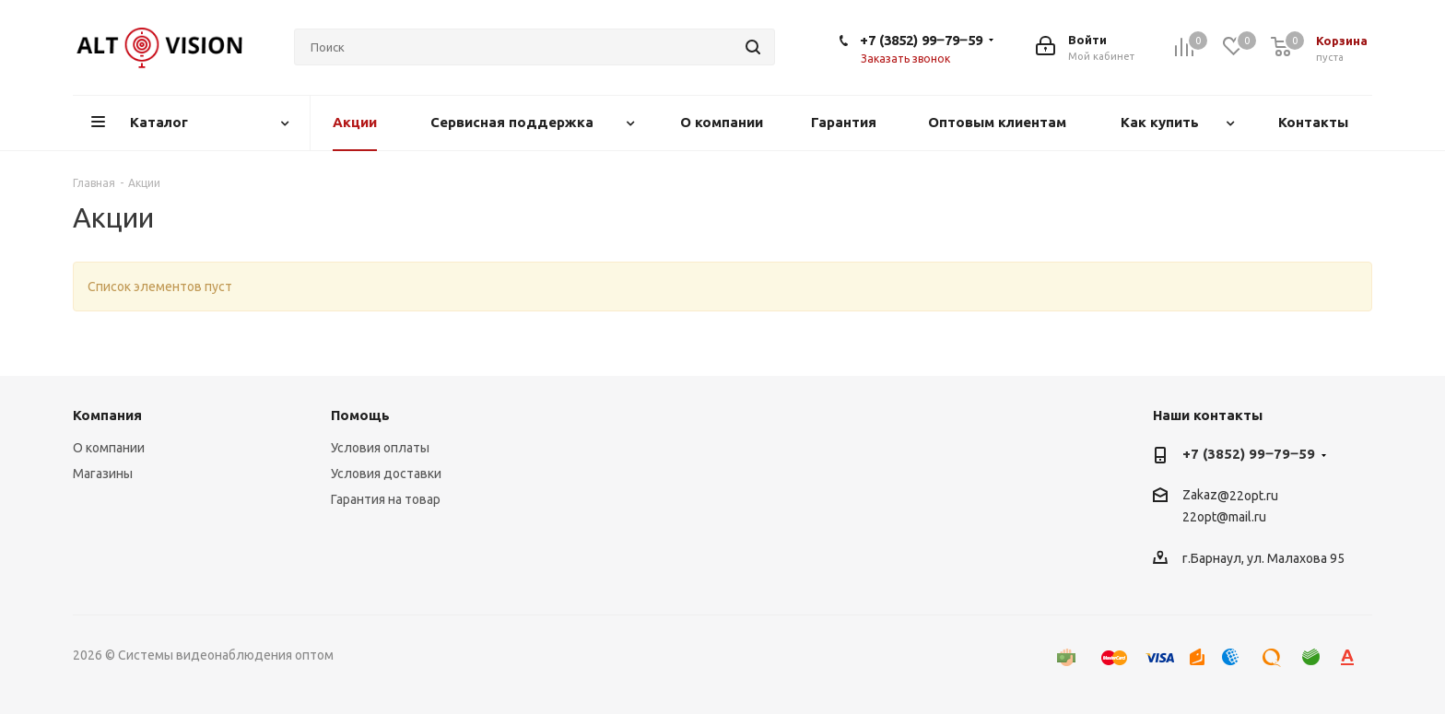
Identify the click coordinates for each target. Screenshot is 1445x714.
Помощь (360, 415)
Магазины (103, 473)
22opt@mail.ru (1224, 517)
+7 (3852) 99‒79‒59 (921, 40)
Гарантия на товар (386, 499)
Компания (107, 415)
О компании (109, 447)
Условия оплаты (380, 447)
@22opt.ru (1247, 495)
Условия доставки (386, 473)
